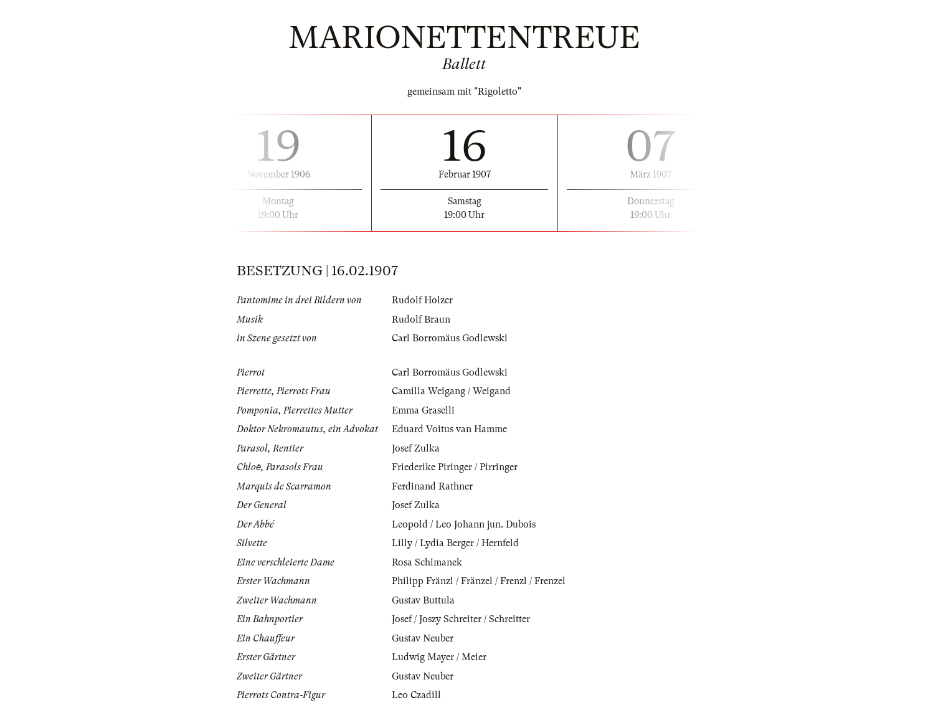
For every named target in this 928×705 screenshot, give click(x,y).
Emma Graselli (423, 410)
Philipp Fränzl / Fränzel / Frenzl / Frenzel (479, 581)
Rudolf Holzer (422, 300)
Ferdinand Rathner (432, 486)
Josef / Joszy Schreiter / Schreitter (461, 619)
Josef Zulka (416, 448)
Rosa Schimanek (427, 562)
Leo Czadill (416, 695)
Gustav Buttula (423, 600)
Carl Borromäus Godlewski (450, 338)
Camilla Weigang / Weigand (451, 391)
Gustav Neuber (422, 638)
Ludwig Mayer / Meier (439, 657)
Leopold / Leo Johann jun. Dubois (464, 524)
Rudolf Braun (421, 319)
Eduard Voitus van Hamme (449, 429)
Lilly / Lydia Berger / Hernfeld (455, 543)
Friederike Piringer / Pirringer (455, 467)
